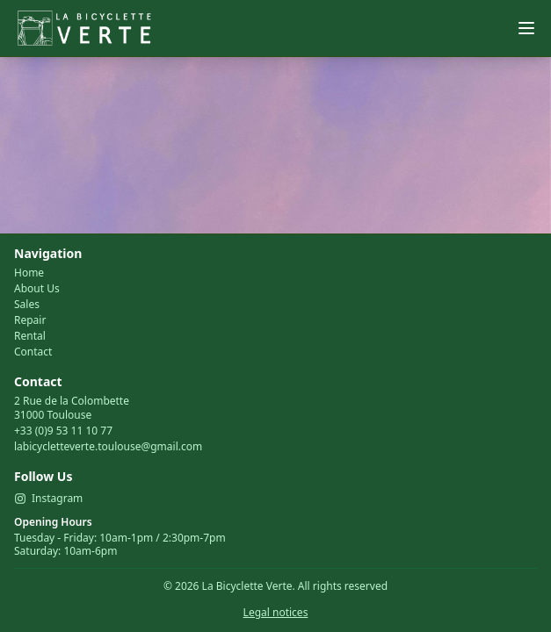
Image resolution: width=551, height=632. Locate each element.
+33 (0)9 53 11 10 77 (63, 430)
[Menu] (526, 28)
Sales (27, 305)
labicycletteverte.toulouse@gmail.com (108, 446)
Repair (30, 320)
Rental (30, 336)
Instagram (48, 499)
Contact (33, 352)
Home (29, 273)
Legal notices (275, 612)
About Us (37, 289)
